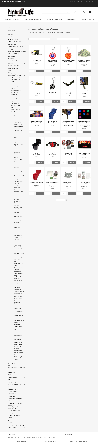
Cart (87, 12)
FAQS (24, 437)
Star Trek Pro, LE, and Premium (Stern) (18, 282)
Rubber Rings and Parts (14, 407)
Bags (9, 37)
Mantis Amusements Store (14, 384)
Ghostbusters (17, 170)
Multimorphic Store (13, 389)
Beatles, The (17, 140)
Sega (12, 107)
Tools (9, 420)
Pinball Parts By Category (12, 19)
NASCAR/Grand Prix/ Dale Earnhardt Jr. (18, 239)
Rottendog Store (12, 405)
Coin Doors (10, 55)
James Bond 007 (18, 195)
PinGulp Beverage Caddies (15, 398)
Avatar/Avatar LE (18, 124)
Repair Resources (72, 19)
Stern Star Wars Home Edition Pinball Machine (18, 295)
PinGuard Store (12, 396)
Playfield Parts (11, 400)
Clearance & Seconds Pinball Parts (17, 51)
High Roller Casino (18, 181)
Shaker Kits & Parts (12, 408)
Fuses (9, 72)
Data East (13, 92)
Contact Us (80, 1)
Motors (9, 388)
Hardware (10, 369)
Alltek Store (11, 34)
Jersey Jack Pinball (16, 105)
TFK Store (10, 419)
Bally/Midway (14, 81)
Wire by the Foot (12, 427)
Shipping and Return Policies (49, 441)
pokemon (16, 251)
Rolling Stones (17, 259)
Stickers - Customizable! (14, 415)
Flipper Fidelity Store (13, 68)
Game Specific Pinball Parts (34, 19)
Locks (9, 379)
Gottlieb (13, 99)
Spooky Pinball (14, 109)
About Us (72, 1)
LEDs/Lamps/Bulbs (12, 377)
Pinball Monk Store (12, 393)
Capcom (13, 88)
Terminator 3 (17, 306)
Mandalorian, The (18, 220)
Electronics (10, 63)
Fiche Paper (11, 67)
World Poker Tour (18, 350)
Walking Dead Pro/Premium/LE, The (18, 335)
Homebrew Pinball (12, 370)
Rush (15, 261)
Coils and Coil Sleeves (13, 53)
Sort (58, 37)
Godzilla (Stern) (18, 172)
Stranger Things (18, 298)
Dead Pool (16, 150)
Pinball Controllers (12, 391)
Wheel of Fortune (18, 344)
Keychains (10, 376)
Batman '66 (17, 134)
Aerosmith (16, 120)
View (29, 37)
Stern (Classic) (15, 111)
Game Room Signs (12, 74)
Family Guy (17, 161)
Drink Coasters (11, 56)
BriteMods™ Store (12, 43)
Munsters (16, 232)
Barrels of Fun (14, 84)
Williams (13, 362)
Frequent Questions (91, 1)
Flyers (9, 70)
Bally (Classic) (14, 79)
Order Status (31, 437)
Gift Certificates (12, 364)
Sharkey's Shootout (18, 263)
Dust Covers (11, 58)
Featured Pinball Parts (13, 65)
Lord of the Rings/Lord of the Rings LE (18, 216)
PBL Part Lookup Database (54, 19)
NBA (15, 243)
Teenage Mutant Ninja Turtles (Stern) (18, 302)
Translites (10, 424)
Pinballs (10, 395)
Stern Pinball (14, 114)
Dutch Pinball (14, 94)
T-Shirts (10, 417)
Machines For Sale (12, 381)
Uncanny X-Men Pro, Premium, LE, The (18, 328)
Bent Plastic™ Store (13, 39)
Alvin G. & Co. (14, 77)
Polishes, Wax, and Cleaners (15, 403)
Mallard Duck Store (12, 383)
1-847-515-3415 (78, 5)
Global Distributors (88, 19)
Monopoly (16, 229)
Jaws (15, 197)
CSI (15, 148)
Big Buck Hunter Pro (19, 142)
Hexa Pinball (14, 103)
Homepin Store (11, 372)
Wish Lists (39, 437)
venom (15, 331)
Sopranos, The (17, 271)
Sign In (77, 12)
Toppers (10, 422)
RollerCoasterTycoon (19, 257)
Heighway (13, 101)
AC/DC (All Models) (19, 118)
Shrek (15, 265)
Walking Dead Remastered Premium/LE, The (18, 341)
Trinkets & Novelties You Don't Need (17, 425)
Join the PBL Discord (49, 437)
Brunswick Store (12, 44)
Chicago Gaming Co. (16, 90)
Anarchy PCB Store (12, 36)
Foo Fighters (17, 164)
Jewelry (10, 374)
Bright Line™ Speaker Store (15, 41)
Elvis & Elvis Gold (18, 159)
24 (14, 115)
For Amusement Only (16, 96)
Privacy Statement (21, 441)
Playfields (10, 401)
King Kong (16, 205)
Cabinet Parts (11, 49)
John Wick (16, 199)
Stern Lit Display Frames (14, 410)
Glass (9, 365)
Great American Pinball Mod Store (16, 367)
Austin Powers (17, 122)
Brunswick (13, 86)
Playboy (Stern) (18, 249)
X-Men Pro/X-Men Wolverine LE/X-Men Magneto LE (19, 358)
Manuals (10, 386)
